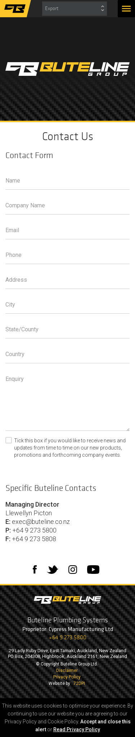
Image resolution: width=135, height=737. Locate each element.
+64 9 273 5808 (34, 539)
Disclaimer (67, 670)
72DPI (79, 683)
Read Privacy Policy (76, 729)
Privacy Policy (67, 677)
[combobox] (74, 8)
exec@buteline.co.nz (41, 521)
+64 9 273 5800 (34, 530)
